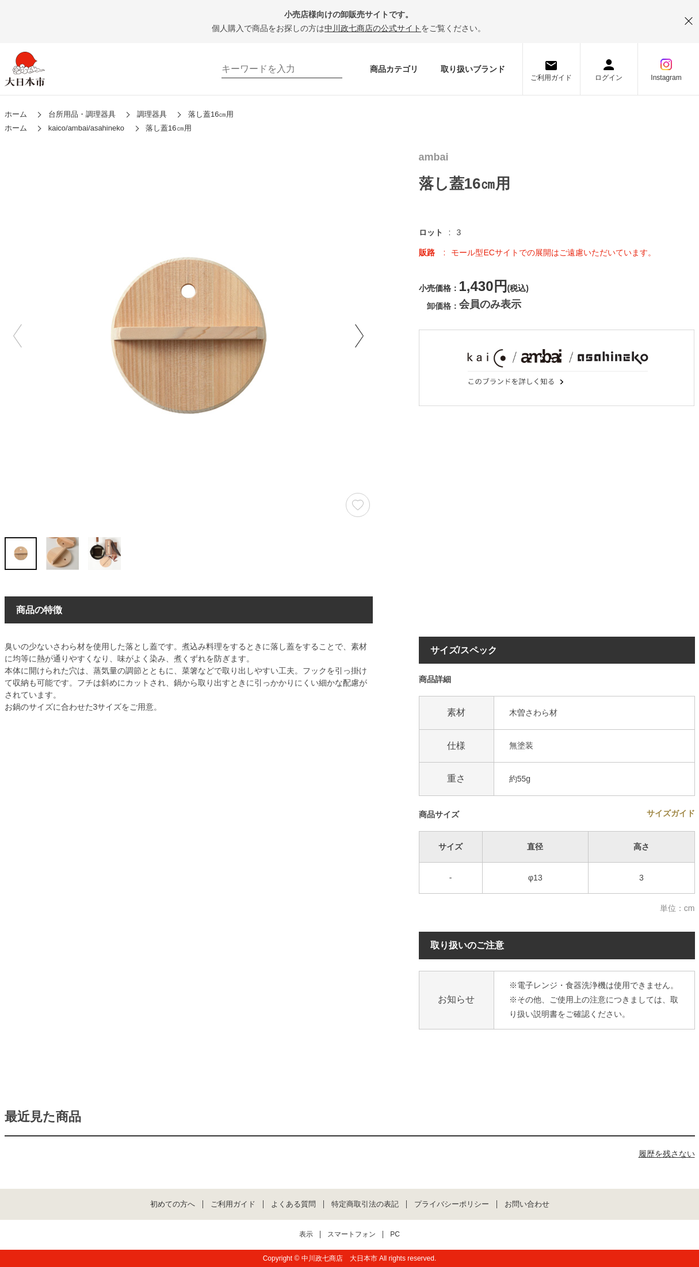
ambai (434, 157)
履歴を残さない (667, 1153)
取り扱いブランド (473, 69)
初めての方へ (172, 1204)
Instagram (666, 78)
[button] (359, 336)
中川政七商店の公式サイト (372, 28)
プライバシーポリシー (451, 1204)
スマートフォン (351, 1234)
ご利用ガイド (551, 78)
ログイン (608, 78)
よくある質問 (293, 1204)
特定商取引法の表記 (365, 1204)
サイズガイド (671, 813)
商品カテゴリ (394, 69)
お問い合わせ (527, 1204)
